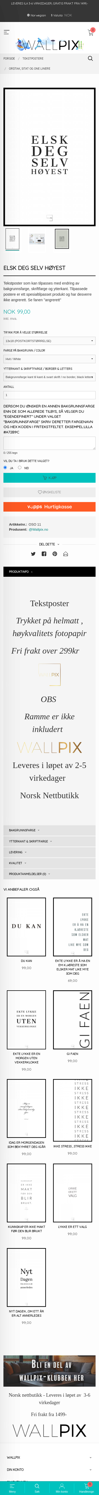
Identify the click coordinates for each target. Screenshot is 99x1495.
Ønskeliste (49, 492)
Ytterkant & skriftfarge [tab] (28, 841)
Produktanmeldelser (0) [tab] (27, 874)
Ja (11, 468)
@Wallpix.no (38, 529)
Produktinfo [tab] (19, 572)
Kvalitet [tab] (15, 863)
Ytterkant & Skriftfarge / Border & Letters (37, 369)
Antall (8, 387)
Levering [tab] (15, 852)
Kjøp (49, 478)
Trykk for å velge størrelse (25, 332)
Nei (26, 468)
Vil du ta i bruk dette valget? (26, 461)
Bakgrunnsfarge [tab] (22, 830)
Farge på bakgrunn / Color (24, 350)
